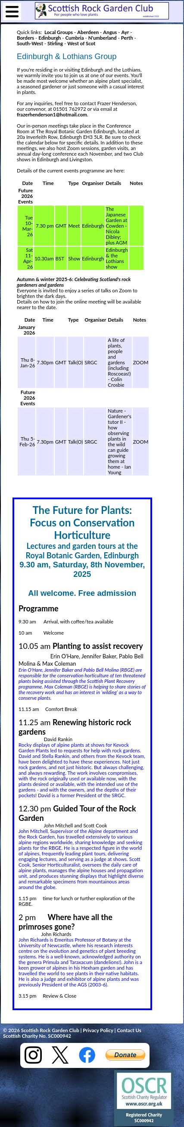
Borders (25, 38)
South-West (30, 43)
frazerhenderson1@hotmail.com (52, 114)
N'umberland (102, 38)
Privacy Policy (98, 1030)
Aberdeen (88, 32)
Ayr (125, 32)
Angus (110, 32)
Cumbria (74, 38)
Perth (127, 38)
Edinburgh (49, 38)
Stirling (55, 43)
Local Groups (58, 32)
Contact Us (129, 1030)
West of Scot (81, 43)
